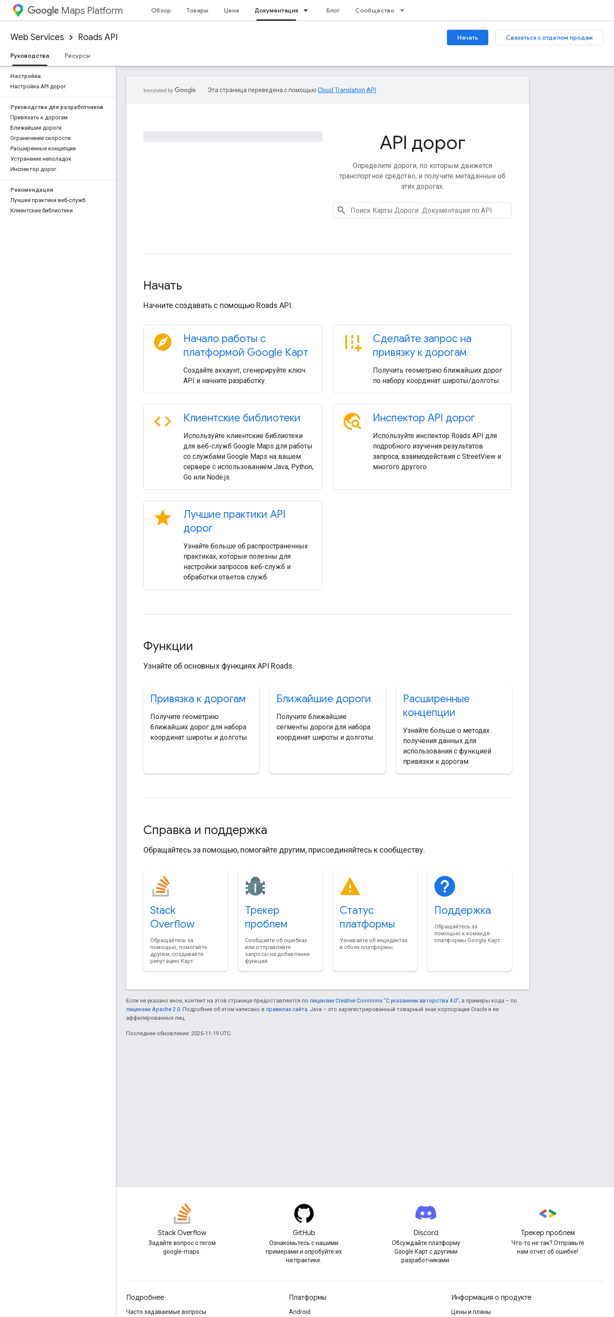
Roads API (98, 37)
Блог (333, 10)
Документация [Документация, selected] (276, 10)
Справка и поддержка (205, 830)
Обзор (161, 10)
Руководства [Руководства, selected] (29, 55)
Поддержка (462, 910)
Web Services (37, 37)
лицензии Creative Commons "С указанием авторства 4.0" (384, 1000)
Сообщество (374, 10)
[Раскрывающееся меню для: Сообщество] (404, 10)
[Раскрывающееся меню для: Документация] (308, 10)
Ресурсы (77, 55)
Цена (231, 10)
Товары (197, 10)
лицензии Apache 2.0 (153, 1009)
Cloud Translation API (347, 90)
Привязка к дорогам (198, 698)
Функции (168, 646)
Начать (467, 37)
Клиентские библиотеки (242, 417)
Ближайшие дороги (323, 698)
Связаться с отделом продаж (549, 37)
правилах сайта (286, 1009)
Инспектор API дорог (424, 417)
